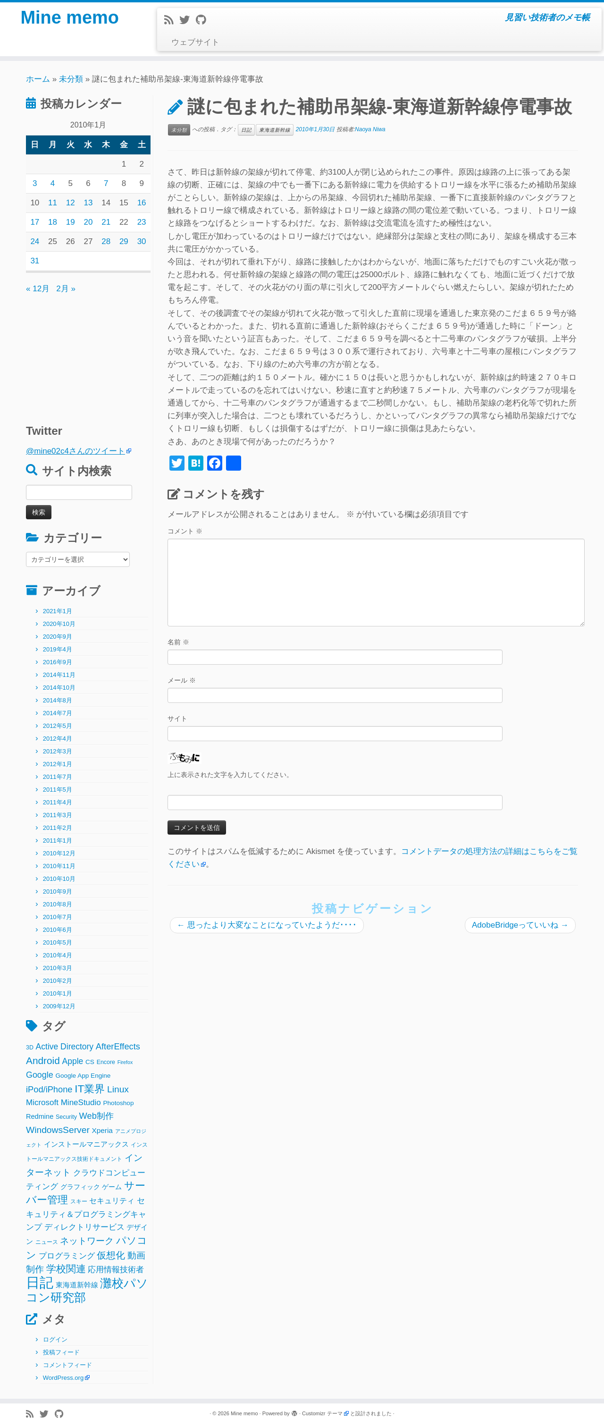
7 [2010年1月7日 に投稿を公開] (106, 183)
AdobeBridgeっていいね (520, 925)
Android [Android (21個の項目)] (43, 1060)
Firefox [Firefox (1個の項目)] (125, 1062)
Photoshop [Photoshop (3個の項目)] (118, 1103)
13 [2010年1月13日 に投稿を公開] (88, 202)
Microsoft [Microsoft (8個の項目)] (42, 1102)
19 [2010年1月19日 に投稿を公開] (70, 222)
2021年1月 (57, 611)
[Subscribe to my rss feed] (171, 20)
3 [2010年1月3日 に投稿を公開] (35, 183)
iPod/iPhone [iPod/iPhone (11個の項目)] (49, 1089)
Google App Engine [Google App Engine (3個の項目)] (82, 1075)
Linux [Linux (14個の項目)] (118, 1089)
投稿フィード (61, 1352)
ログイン (55, 1339)
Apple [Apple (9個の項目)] (73, 1061)
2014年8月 (57, 700)
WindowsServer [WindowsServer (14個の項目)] (58, 1130)
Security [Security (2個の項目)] (66, 1117)
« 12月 (38, 288)
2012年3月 (57, 751)
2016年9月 (57, 662)
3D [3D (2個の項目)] (30, 1047)
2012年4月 (57, 738)
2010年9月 (57, 891)
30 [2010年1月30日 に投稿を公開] (141, 241)
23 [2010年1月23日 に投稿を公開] (141, 222)
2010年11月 (59, 866)
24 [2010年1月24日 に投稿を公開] (34, 241)
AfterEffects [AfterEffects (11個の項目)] (118, 1046)
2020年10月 (59, 623)
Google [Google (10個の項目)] (39, 1075)
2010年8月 (57, 904)
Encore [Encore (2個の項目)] (106, 1062)
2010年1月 (57, 993)
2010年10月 (59, 878)
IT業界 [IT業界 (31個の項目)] (90, 1089)
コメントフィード (67, 1365)
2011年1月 (57, 840)
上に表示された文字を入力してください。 (230, 774)
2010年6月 (57, 929)
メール (182, 680)
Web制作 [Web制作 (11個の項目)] (96, 1116)
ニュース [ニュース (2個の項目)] (46, 1242)
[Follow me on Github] (204, 20)
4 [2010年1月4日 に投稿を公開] (52, 183)
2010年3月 (57, 968)
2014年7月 (57, 713)
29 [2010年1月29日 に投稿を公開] (123, 241)
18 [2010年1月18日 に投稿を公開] (52, 222)
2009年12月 (59, 1006)
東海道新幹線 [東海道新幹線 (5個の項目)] (77, 1285)
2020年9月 (57, 636)
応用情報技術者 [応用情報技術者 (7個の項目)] (116, 1269)
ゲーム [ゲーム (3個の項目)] (112, 1187)
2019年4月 (57, 649)
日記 (246, 130)
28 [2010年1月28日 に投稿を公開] (105, 241)
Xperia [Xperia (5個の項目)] (102, 1130)
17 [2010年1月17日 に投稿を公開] (34, 222)
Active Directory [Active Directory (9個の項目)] (65, 1046)
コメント (185, 531)
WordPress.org (63, 1377)
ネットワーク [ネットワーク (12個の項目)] (87, 1241)
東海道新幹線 (274, 130)
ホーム (38, 79)
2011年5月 (57, 789)
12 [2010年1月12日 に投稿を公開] (70, 202)
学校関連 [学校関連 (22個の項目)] (66, 1268)
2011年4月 (57, 802)
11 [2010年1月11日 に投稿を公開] (52, 202)
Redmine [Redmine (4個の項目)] (39, 1116)
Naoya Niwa (370, 129)
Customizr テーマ (322, 1413)
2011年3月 (57, 815)
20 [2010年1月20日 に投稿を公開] (88, 222)
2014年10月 (59, 687)
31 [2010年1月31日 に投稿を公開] (34, 260)
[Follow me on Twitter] (187, 20)
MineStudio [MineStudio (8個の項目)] (81, 1102)
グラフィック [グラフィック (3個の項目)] (80, 1187)
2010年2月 (57, 980)
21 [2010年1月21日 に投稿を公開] (105, 222)
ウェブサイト (195, 42)
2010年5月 (57, 942)
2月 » (66, 288)
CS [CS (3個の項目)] (89, 1061)
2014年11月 (59, 674)
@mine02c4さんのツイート (75, 451)
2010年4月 (57, 955)
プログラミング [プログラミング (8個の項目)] (67, 1255)
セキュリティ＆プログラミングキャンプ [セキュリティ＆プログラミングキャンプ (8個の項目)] (86, 1214)
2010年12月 (59, 853)
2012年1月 (57, 764)
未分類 (71, 79)
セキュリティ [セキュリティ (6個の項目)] (111, 1200)
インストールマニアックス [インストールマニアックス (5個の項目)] (86, 1144)
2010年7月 (57, 917)
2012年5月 (57, 725)
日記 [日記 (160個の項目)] (39, 1282)
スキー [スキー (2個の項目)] (78, 1201)
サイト (177, 718)
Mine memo (70, 18)
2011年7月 (57, 776)
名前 (178, 642)
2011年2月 (57, 827)
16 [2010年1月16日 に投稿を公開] (141, 202)
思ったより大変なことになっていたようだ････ (267, 925)
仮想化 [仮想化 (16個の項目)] (111, 1255)
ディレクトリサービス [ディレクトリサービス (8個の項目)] (84, 1227)
